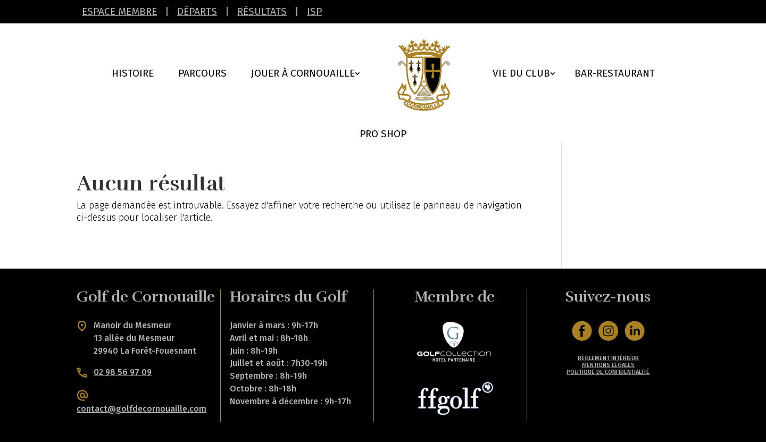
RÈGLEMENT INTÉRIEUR (608, 358)
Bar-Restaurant (614, 74)
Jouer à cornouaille (303, 74)
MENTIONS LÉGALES (608, 365)
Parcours (202, 74)
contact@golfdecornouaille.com (141, 409)
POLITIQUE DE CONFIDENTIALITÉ (608, 372)
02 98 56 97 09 (123, 372)
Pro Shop (383, 135)
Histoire (133, 74)
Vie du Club (521, 74)
